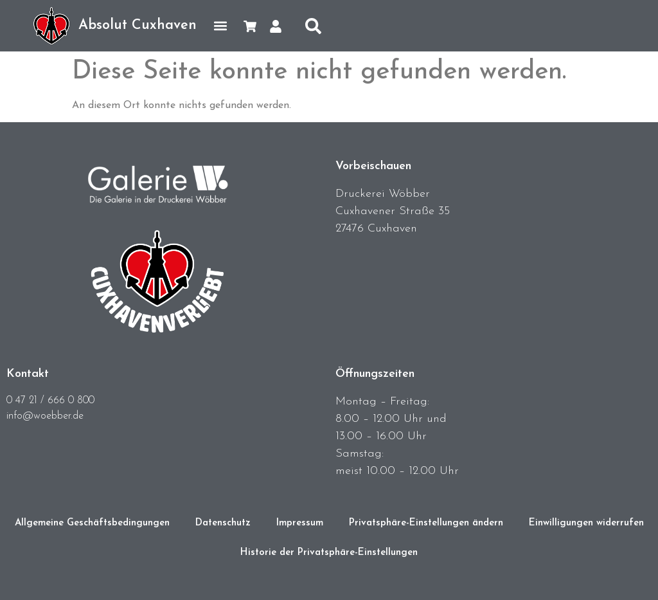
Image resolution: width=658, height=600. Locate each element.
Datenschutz (223, 523)
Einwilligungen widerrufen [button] (586, 523)
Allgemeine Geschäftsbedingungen (92, 523)
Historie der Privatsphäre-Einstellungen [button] (329, 553)
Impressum (299, 523)
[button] (220, 26)
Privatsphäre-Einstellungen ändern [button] (426, 523)
